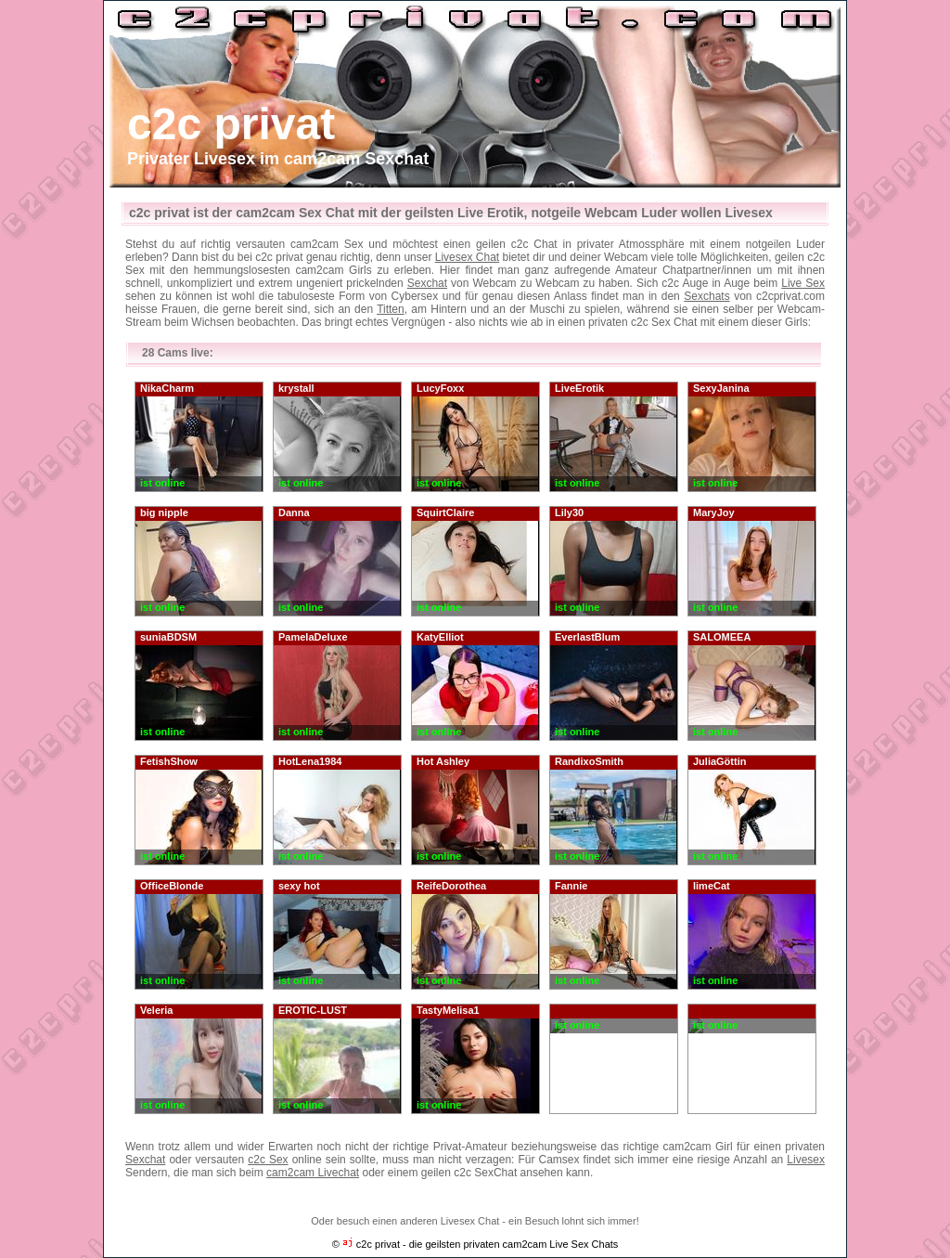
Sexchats (706, 296)
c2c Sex (268, 1159)
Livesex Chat (467, 257)
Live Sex (803, 283)
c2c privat (231, 124)
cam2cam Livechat (312, 1172)
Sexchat (427, 283)
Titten (390, 309)
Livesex (806, 1159)
